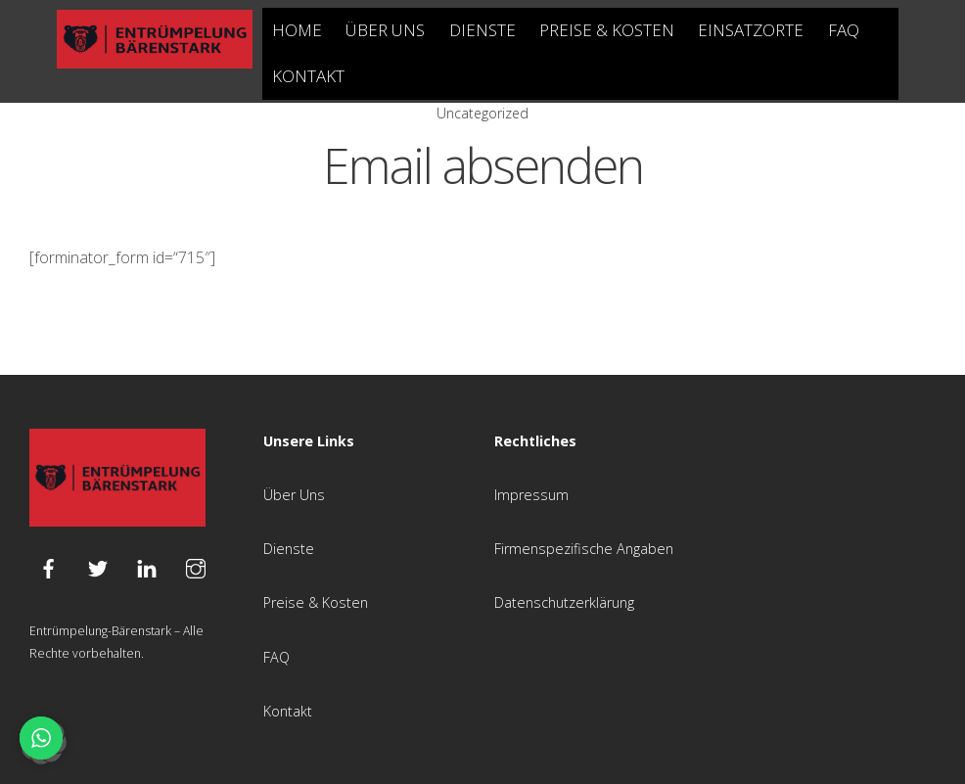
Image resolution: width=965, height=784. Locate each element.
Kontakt (308, 76)
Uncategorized (482, 113)
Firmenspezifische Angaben (583, 548)
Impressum (531, 494)
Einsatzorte (751, 30)
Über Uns (385, 30)
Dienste (482, 30)
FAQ (843, 30)
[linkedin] (146, 566)
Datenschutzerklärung (564, 602)
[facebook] (49, 566)
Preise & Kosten (606, 30)
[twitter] (97, 566)
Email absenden (483, 165)
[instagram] (195, 566)
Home (297, 30)
